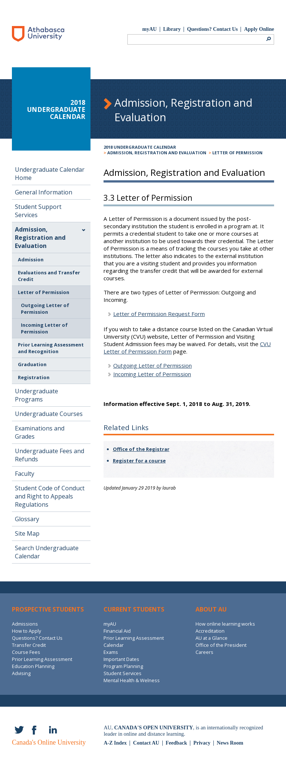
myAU (149, 29)
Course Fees (26, 652)
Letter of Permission (237, 152)
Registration (34, 377)
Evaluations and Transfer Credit (49, 276)
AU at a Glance (212, 638)
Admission (31, 259)
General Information (43, 192)
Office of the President (221, 645)
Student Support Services (38, 211)
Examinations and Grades (39, 432)
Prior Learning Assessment (42, 659)
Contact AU (146, 743)
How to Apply (26, 631)
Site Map (27, 533)
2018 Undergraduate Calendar (140, 147)
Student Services (123, 673)
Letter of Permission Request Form (159, 313)
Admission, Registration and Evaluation (156, 152)
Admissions (25, 623)
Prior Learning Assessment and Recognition (51, 348)
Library (172, 29)
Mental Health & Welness (132, 680)
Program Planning (123, 666)
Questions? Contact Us (212, 29)
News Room (230, 743)
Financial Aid (117, 631)
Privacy (201, 743)
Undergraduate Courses (49, 414)
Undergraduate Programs (36, 395)
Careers (204, 652)
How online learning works (225, 623)
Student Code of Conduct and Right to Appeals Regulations (50, 496)
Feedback (176, 743)
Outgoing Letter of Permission (45, 308)
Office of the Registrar (141, 449)
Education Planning (33, 666)
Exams (111, 652)
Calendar (114, 645)
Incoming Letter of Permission (44, 328)
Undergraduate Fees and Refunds (49, 455)
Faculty (24, 474)
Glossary (27, 519)
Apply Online (259, 29)
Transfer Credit (29, 645)
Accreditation (210, 631)
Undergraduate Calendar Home (50, 173)
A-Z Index (115, 743)
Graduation (32, 364)
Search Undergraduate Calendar (47, 552)
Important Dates (121, 659)
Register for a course (139, 460)
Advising (21, 673)
